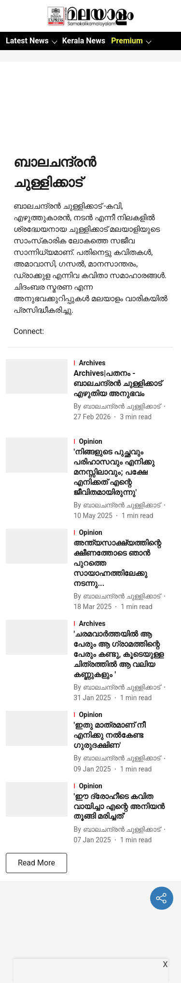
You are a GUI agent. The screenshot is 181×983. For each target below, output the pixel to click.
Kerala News (83, 40)
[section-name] (124, 363)
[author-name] (118, 406)
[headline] (124, 384)
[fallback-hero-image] (39, 390)
